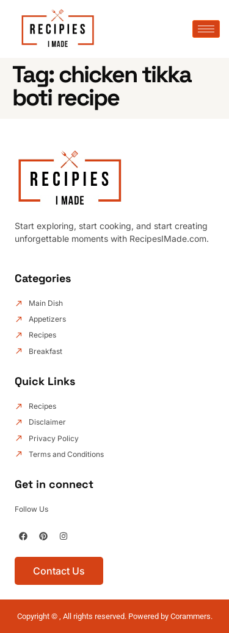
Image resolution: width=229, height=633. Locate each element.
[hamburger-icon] (206, 29)
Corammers (190, 616)
